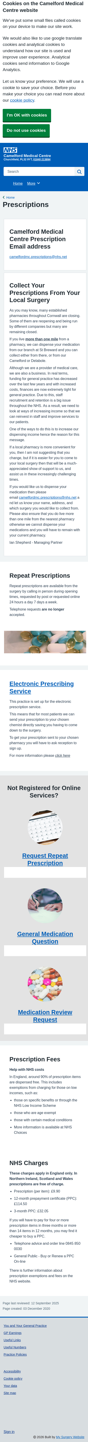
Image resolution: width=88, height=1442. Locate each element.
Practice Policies (15, 1354)
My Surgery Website (70, 1437)
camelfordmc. (30, 497)
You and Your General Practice (25, 1325)
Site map (10, 1393)
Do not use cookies (26, 130)
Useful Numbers (15, 1347)
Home (18, 183)
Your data (10, 1385)
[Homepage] (43, 152)
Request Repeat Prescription (45, 859)
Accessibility (12, 1371)
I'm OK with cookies (27, 115)
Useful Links (12, 1340)
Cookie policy (13, 1378)
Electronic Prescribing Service (41, 687)
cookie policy (22, 100)
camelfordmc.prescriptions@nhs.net (38, 256)
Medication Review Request (45, 1016)
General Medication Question (45, 937)
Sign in (9, 1431)
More (34, 183)
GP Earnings (12, 1332)
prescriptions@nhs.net (58, 497)
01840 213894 (41, 159)
